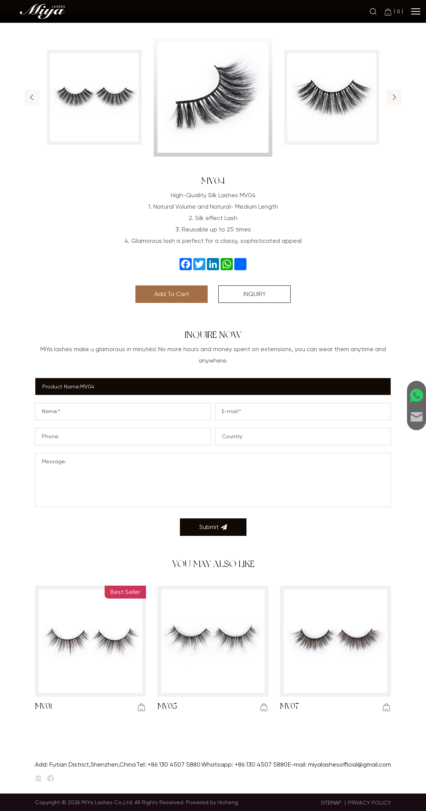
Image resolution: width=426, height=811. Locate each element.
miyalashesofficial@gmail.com (349, 764)
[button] (32, 97)
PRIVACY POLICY (369, 803)
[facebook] (50, 778)
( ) (393, 12)
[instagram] (38, 778)
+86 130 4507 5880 (174, 764)
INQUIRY (254, 294)
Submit (213, 527)
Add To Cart (171, 294)
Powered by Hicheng (212, 802)
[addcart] (141, 707)
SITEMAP (331, 803)
